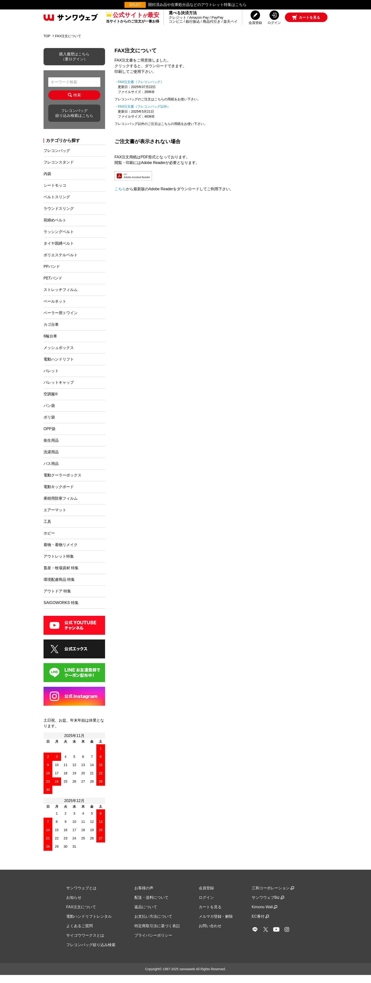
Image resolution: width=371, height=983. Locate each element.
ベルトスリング (57, 205)
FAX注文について (81, 915)
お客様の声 (143, 896)
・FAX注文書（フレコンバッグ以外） (142, 114)
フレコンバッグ (57, 158)
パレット (51, 379)
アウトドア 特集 (57, 599)
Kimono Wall (264, 915)
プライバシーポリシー (153, 943)
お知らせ (73, 905)
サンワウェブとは (81, 896)
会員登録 (206, 896)
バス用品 (51, 471)
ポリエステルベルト (61, 263)
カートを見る (210, 915)
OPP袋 (49, 437)
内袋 (47, 182)
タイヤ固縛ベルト (59, 251)
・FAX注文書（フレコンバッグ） (139, 90)
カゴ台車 (51, 332)
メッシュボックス (59, 355)
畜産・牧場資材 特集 (61, 576)
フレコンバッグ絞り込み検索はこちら (74, 121)
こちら (120, 197)
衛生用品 (51, 448)
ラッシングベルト (59, 240)
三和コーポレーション (273, 896)
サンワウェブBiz (268, 905)
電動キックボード (59, 495)
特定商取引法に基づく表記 (157, 934)
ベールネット (55, 309)
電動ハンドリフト (59, 367)
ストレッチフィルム (61, 297)
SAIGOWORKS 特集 (61, 610)
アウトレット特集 (59, 564)
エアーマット (55, 518)
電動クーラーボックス (62, 483)
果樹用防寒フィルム (61, 506)
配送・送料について (151, 905)
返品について (145, 915)
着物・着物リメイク (61, 553)
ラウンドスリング (59, 216)
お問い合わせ (210, 934)
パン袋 (49, 413)
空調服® (51, 402)
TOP (47, 44)
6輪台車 (50, 344)
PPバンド (52, 274)
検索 (74, 103)
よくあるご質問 (79, 934)
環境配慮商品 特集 (59, 587)
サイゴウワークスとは (85, 943)
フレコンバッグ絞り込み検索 (90, 953)
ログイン (206, 905)
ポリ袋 (49, 425)
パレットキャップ (59, 390)
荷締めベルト (55, 228)
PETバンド (53, 286)
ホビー (49, 541)
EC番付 (260, 924)
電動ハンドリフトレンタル (89, 924)
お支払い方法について (153, 924)
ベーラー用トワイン (61, 321)
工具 (47, 529)
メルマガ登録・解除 (216, 924)
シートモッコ (55, 193)
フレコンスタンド (59, 170)
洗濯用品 (51, 460)
